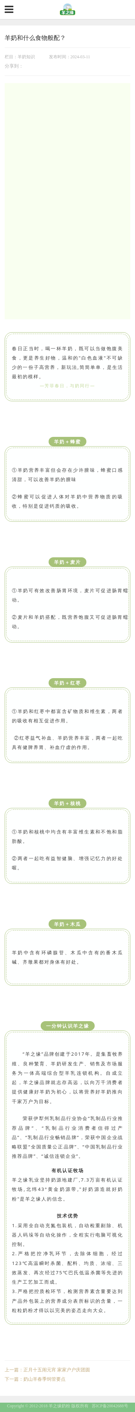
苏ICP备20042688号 (110, 1406)
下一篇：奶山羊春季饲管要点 (35, 1379)
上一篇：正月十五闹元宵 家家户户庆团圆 (47, 1369)
